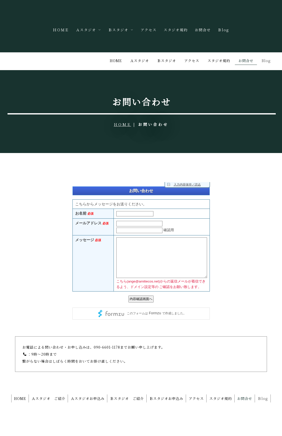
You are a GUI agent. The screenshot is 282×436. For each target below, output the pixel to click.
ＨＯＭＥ (61, 29)
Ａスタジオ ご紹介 (51, 380)
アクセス (149, 29)
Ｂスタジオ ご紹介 (134, 380)
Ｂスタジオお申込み (175, 380)
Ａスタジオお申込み (93, 380)
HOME (122, 106)
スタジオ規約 (176, 29)
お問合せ (203, 29)
